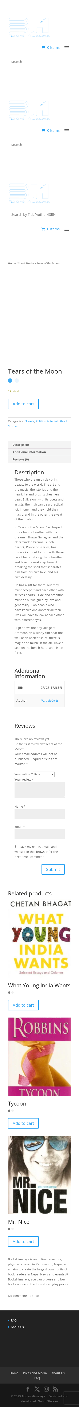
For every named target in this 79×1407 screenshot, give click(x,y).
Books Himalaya (33, 1396)
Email (20, 827)
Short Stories (26, 263)
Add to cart (23, 404)
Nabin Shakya (48, 1401)
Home (12, 263)
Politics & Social (47, 421)
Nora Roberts (49, 700)
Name (20, 806)
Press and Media (35, 1373)
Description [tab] (20, 445)
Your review (24, 779)
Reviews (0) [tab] (20, 459)
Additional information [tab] (29, 452)
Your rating (24, 774)
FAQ (14, 1320)
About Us (17, 1327)
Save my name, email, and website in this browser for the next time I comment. (36, 852)
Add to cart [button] (23, 1005)
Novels (29, 421)
